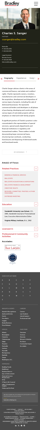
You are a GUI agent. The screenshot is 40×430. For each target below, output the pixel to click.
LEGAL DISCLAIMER (19, 411)
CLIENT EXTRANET (11, 409)
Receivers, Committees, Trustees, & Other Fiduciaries (20, 192)
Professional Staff (25, 318)
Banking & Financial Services (15, 175)
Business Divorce (7, 371)
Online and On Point (8, 388)
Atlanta (4, 332)
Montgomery (6, 353)
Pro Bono (23, 341)
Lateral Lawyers (24, 316)
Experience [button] (21, 78)
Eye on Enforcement (8, 373)
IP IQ (3, 380)
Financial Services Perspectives (7, 376)
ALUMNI (32, 417)
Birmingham (5, 335)
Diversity (22, 337)
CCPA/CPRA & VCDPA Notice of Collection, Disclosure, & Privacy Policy (20, 413)
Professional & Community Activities (15, 235)
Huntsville (5, 346)
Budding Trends (6, 367)
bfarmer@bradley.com (9, 62)
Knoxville (4, 350)
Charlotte (5, 337)
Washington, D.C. (7, 359)
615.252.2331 (8, 49)
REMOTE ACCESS (24, 417)
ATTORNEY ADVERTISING (26, 418)
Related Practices (10, 169)
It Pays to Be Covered (8, 382)
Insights (4, 320)
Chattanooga (6, 339)
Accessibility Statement (11, 417)
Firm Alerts (5, 318)
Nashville (5, 46)
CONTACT (20, 409)
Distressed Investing (12, 196)
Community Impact (26, 344)
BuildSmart (5, 369)
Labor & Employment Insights (8, 385)
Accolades (23, 346)
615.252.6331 (8, 51)
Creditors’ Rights (11, 188)
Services (22, 335)
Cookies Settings (19, 420)
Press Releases (6, 325)
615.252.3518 (8, 59)
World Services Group (11, 418)
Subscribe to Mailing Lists (10, 400)
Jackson (4, 348)
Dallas (3, 341)
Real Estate (9, 178)
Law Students (24, 314)
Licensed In (7, 229)
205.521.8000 (28, 409)
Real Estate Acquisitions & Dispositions (19, 181)
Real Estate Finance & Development (18, 185)
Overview (23, 332)
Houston (4, 344)
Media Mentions (7, 323)
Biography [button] (8, 78)
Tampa (4, 357)
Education (7, 204)
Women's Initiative (25, 339)
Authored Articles (7, 314)
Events (4, 316)
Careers (22, 311)
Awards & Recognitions (9, 311)
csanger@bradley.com (14, 39)
